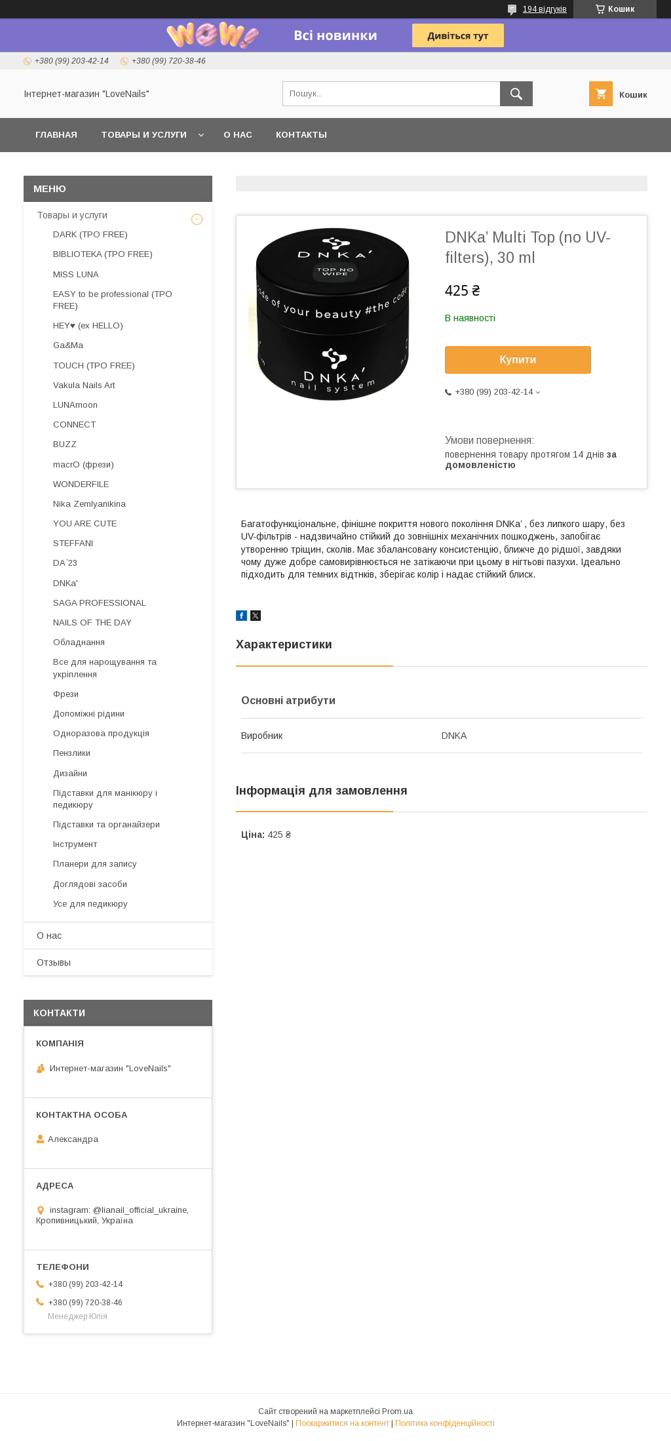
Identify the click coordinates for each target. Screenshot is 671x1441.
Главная (56, 135)
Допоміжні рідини (89, 714)
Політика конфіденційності (445, 1423)
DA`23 (65, 563)
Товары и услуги (144, 135)
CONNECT (74, 424)
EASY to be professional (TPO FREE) (112, 300)
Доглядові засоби (90, 884)
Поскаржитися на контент (342, 1423)
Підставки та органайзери (106, 824)
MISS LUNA (76, 274)
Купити (518, 359)
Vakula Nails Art (84, 385)
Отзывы (54, 962)
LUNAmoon (75, 405)
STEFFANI (73, 543)
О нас (237, 135)
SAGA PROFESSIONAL (99, 603)
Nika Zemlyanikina (89, 504)
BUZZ (65, 444)
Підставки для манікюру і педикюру (105, 799)
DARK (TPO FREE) (90, 234)
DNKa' (65, 583)
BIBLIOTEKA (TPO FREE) (103, 254)
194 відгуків (545, 9)
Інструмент (75, 844)
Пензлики (71, 753)
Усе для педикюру (90, 904)
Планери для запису (95, 864)
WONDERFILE (81, 484)
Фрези (66, 694)
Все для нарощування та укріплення (105, 668)
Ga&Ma (68, 345)
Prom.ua (397, 1411)
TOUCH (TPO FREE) (94, 365)
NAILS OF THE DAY (92, 622)
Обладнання (79, 642)
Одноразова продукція (101, 733)
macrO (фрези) (83, 464)
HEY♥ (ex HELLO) (88, 325)
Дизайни (70, 773)
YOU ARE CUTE (85, 523)
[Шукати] (516, 93)
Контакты (301, 135)
